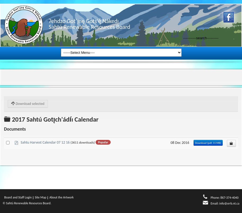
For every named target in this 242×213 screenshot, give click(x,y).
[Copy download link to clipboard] (231, 143)
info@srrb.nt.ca (229, 203)
